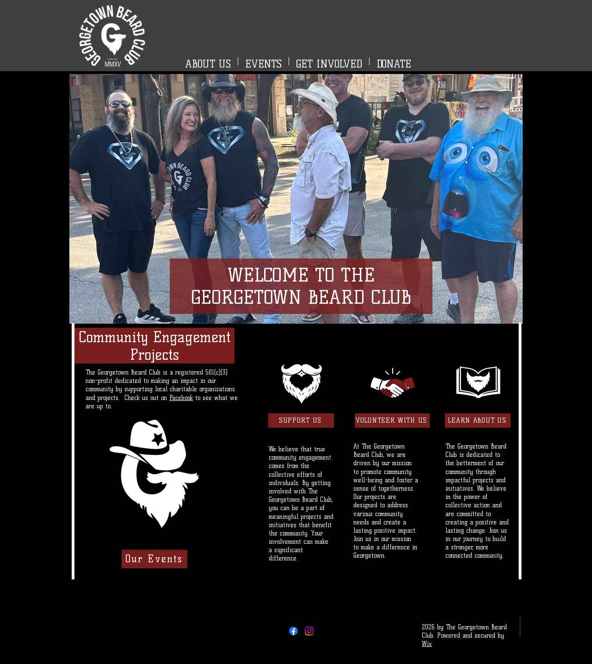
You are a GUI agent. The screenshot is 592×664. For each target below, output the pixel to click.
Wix (427, 643)
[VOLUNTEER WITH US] (392, 420)
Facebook (181, 397)
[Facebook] (293, 631)
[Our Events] (154, 559)
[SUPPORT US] (301, 420)
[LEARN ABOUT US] (478, 420)
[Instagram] (309, 631)
